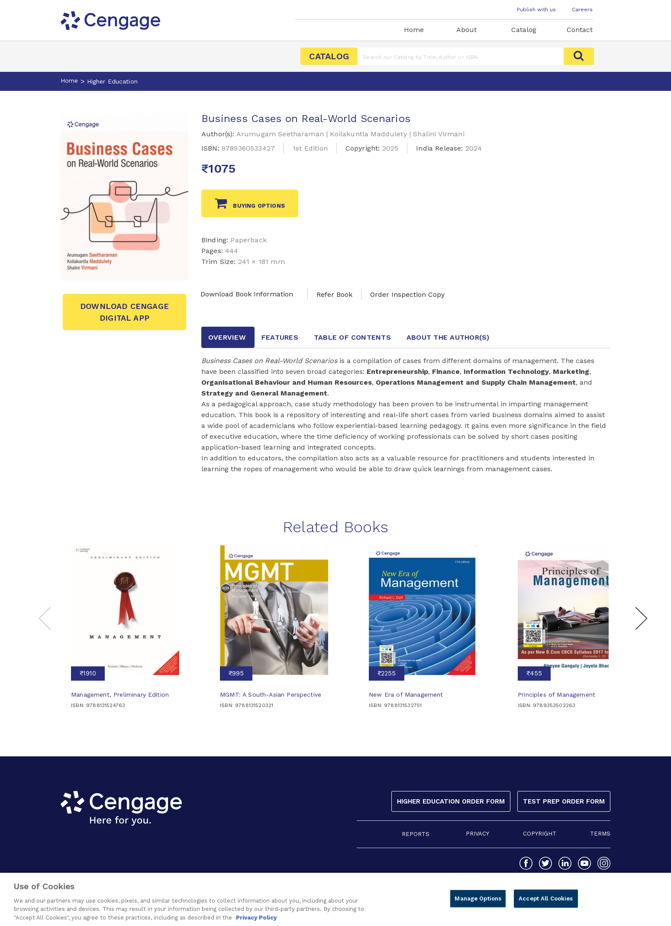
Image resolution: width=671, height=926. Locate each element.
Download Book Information (246, 294)
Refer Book (334, 294)
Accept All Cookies (546, 903)
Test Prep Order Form (564, 801)
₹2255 (386, 673)
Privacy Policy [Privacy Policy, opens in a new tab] (256, 922)
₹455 (534, 673)
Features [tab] (279, 337)
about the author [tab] (448, 337)
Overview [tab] (227, 337)
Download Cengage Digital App (124, 312)
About (466, 30)
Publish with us (536, 9)
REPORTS (415, 834)
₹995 (236, 673)
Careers (582, 9)
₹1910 (88, 673)
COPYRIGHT (539, 833)
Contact (580, 30)
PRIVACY (477, 833)
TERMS (600, 833)
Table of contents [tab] (352, 337)
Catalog (523, 30)
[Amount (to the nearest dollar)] (461, 56)
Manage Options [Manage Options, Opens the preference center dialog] (478, 903)
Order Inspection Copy (407, 294)
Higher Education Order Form (451, 801)
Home (414, 30)
